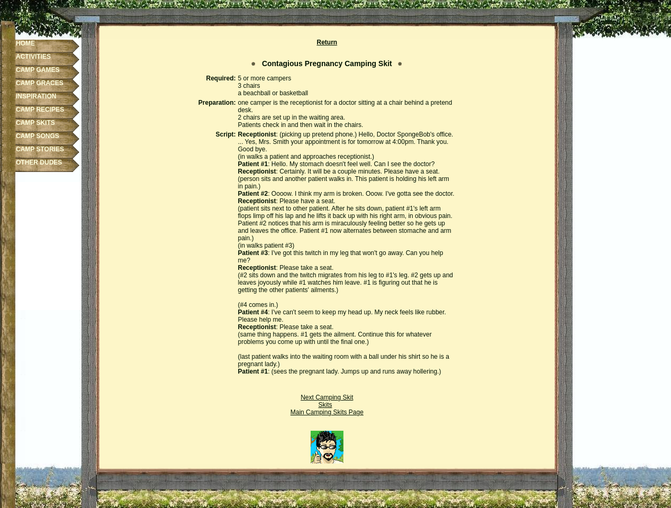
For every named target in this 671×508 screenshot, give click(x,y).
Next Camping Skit (327, 397)
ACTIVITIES (33, 56)
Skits (325, 405)
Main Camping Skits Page (327, 412)
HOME (25, 43)
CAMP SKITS (35, 122)
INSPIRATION (36, 96)
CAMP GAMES (37, 70)
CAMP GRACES (40, 83)
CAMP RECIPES (40, 109)
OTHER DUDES (39, 162)
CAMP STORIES (40, 149)
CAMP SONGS (37, 136)
